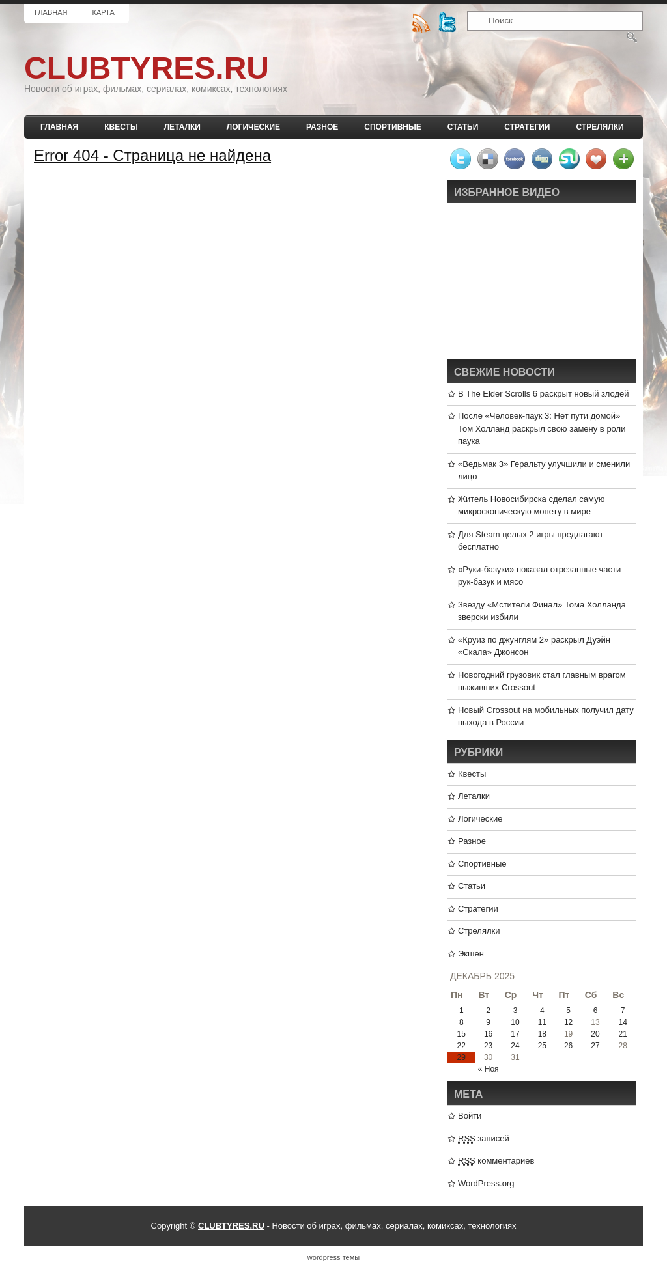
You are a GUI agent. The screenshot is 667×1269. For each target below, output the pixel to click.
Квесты (120, 127)
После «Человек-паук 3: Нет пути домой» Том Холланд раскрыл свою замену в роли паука (541, 428)
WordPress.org (486, 1183)
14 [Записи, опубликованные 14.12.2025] (622, 1022)
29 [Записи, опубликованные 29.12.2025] (461, 1057)
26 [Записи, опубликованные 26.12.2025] (568, 1045)
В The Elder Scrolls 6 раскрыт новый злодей (543, 393)
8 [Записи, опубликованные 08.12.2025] (461, 1022)
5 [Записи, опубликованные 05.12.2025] (568, 1010)
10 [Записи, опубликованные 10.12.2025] (515, 1022)
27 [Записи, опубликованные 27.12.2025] (595, 1045)
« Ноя (488, 1069)
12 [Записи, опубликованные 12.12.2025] (568, 1022)
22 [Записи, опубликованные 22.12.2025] (461, 1045)
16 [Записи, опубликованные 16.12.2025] (488, 1034)
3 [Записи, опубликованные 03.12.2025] (515, 1010)
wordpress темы (333, 1257)
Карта (103, 12)
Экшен (471, 953)
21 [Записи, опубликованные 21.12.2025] (622, 1034)
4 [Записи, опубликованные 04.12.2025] (542, 1010)
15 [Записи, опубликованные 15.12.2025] (461, 1034)
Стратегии (527, 127)
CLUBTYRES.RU (146, 68)
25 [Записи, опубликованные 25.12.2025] (542, 1045)
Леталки (182, 127)
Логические (253, 127)
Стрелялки (599, 127)
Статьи (463, 127)
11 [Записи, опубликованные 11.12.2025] (542, 1022)
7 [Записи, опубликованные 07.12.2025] (623, 1010)
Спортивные (392, 127)
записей (483, 1139)
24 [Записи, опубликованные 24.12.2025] (515, 1045)
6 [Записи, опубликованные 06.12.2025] (595, 1010)
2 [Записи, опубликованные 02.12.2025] (488, 1010)
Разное (322, 127)
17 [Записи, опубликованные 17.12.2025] (515, 1034)
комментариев (496, 1161)
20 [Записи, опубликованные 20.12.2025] (595, 1034)
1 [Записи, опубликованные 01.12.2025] (461, 1010)
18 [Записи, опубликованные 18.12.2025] (542, 1034)
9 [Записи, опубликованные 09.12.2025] (488, 1022)
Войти (469, 1116)
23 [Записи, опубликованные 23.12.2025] (488, 1045)
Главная (51, 12)
